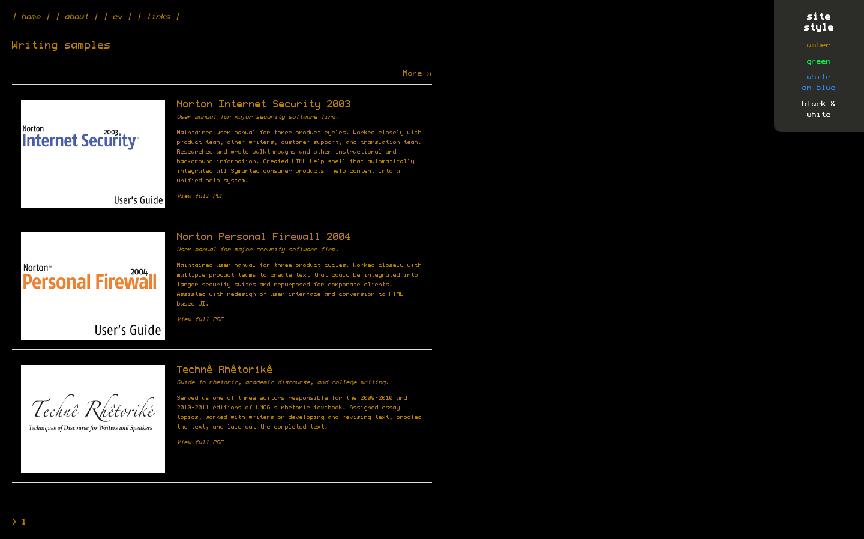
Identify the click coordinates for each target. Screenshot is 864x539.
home (31, 17)
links (158, 17)
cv (117, 17)
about (77, 17)
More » (417, 73)
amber (819, 45)
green (819, 61)
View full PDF (200, 196)
